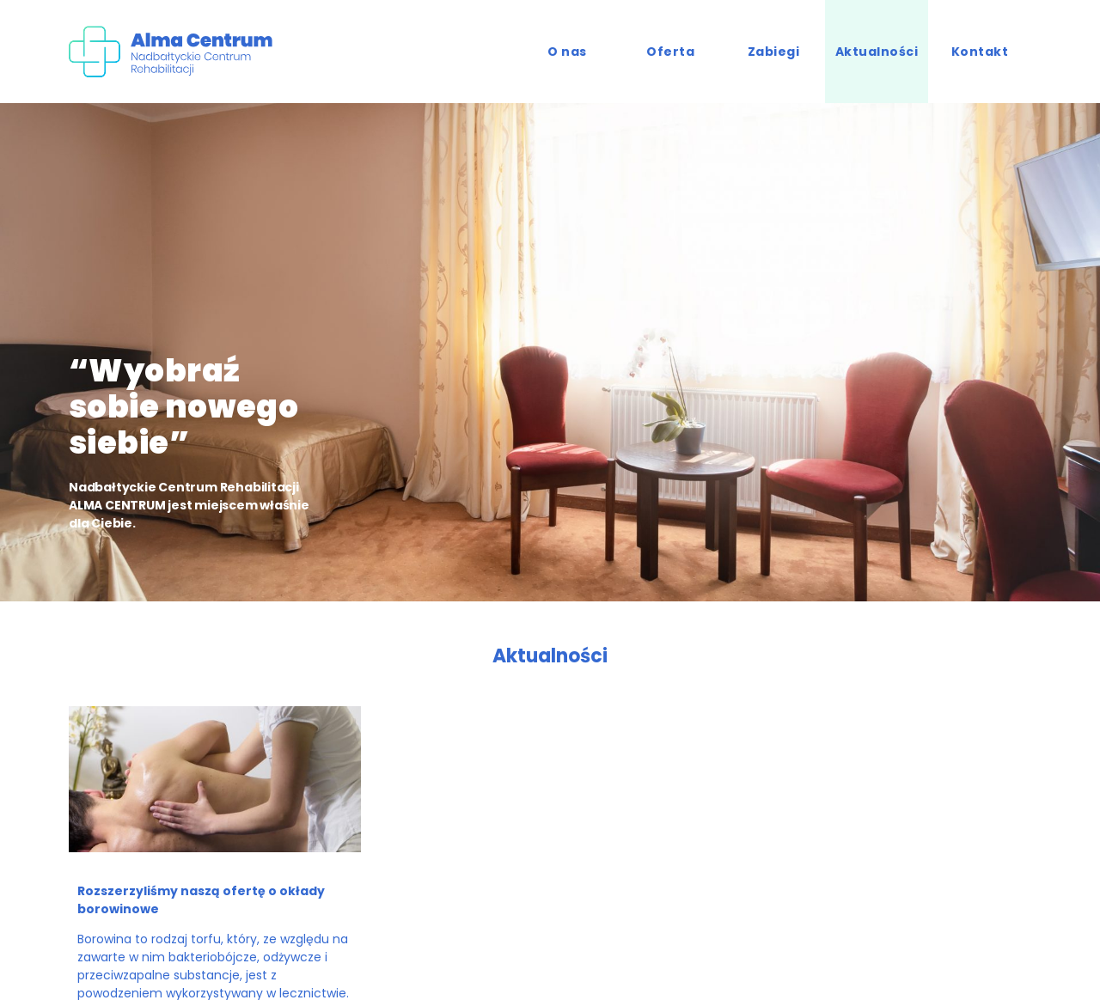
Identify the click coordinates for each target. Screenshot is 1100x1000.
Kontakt (980, 51)
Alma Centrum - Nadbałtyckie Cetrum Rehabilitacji (180, 51)
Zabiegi (774, 51)
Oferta (670, 51)
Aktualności (877, 51)
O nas (567, 51)
